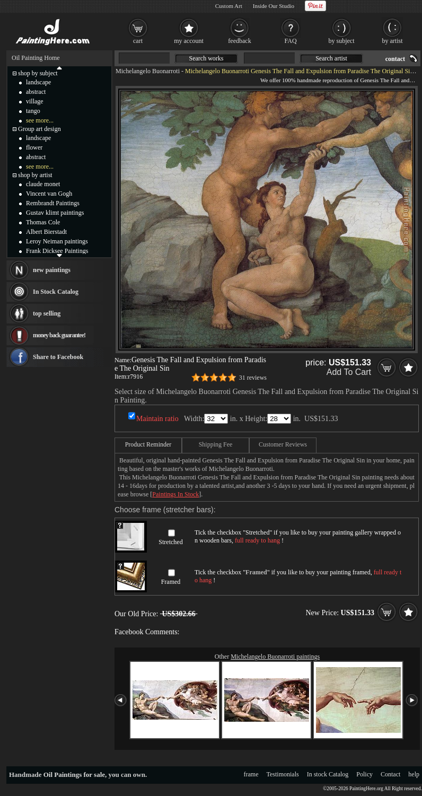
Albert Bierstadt (46, 231)
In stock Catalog (328, 774)
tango (33, 111)
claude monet (43, 184)
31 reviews (253, 377)
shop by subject (38, 73)
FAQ (290, 41)
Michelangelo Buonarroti (148, 71)
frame (251, 774)
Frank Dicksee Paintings (57, 251)
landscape (38, 82)
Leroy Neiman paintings (57, 241)
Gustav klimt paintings (55, 212)
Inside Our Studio (273, 6)
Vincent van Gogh (49, 193)
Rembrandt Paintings (53, 203)
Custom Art (228, 6)
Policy (364, 774)
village (34, 101)
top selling (46, 313)
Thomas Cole (43, 222)
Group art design (39, 129)
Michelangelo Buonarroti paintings (275, 656)
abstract (36, 91)
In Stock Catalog (55, 291)
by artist (392, 41)
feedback (239, 41)
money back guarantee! (59, 335)
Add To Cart (349, 372)
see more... (40, 120)
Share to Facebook (58, 357)
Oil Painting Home (36, 58)
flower (34, 147)
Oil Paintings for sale (74, 774)
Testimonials (283, 774)
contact (395, 59)
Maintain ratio (157, 419)
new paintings (52, 270)
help (413, 774)
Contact (390, 774)
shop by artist (35, 175)
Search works (206, 58)
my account (189, 41)
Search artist (331, 58)
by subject (342, 41)
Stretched (170, 542)
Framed (171, 581)
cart (138, 41)
